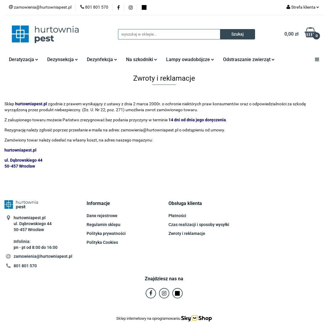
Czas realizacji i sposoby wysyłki (198, 224)
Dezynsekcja (62, 59)
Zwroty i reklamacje (186, 233)
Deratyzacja (23, 59)
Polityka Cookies (102, 242)
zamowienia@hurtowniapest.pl (43, 256)
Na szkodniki (141, 59)
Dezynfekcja (102, 59)
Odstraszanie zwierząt (249, 59)
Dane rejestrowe (102, 215)
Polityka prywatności (106, 233)
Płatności (177, 215)
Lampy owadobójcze (190, 59)
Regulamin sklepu (103, 224)
